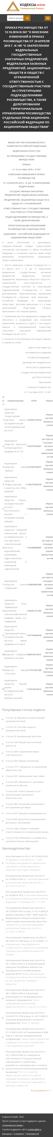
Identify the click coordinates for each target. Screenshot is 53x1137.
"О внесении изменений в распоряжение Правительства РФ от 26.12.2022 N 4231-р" (27, 881)
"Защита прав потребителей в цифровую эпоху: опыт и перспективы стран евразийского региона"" (27, 1038)
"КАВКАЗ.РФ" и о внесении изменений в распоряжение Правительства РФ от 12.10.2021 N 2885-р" (27, 920)
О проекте (19, 1133)
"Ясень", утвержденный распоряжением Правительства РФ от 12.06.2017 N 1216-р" (26, 999)
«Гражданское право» (12, 1125)
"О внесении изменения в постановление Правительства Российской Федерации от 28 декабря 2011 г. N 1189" (27, 897)
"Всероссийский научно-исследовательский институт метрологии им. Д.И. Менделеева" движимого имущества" (26, 973)
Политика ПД (32, 1133)
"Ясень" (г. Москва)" (27, 1018)
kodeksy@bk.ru (34, 1129)
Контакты (7, 1133)
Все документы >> (41, 1091)
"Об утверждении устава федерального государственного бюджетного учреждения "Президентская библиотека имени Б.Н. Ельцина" (27, 947)
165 (29, 183)
